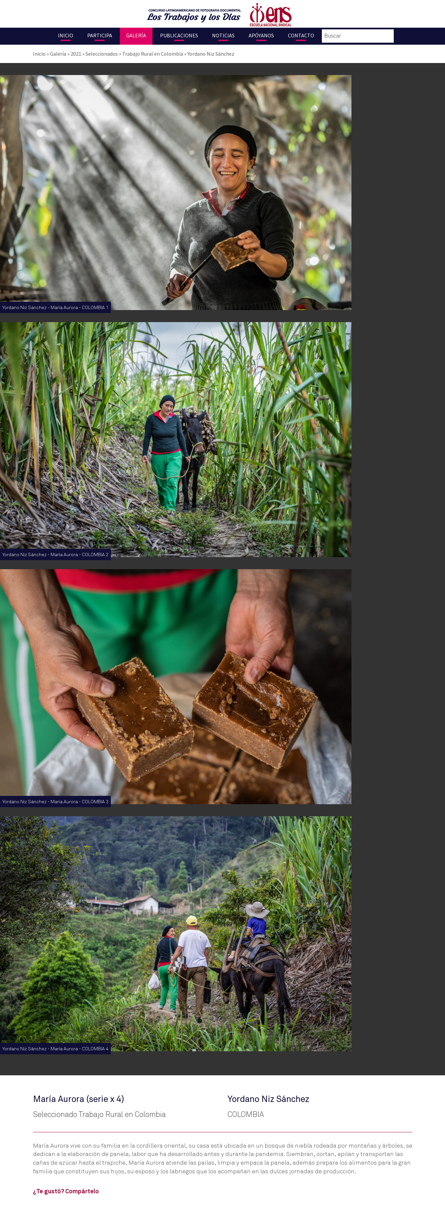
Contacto (301, 35)
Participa (99, 35)
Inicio (65, 35)
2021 (76, 53)
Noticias (223, 35)
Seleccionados (102, 53)
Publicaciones (179, 35)
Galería (136, 35)
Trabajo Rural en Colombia (152, 53)
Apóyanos (261, 35)
